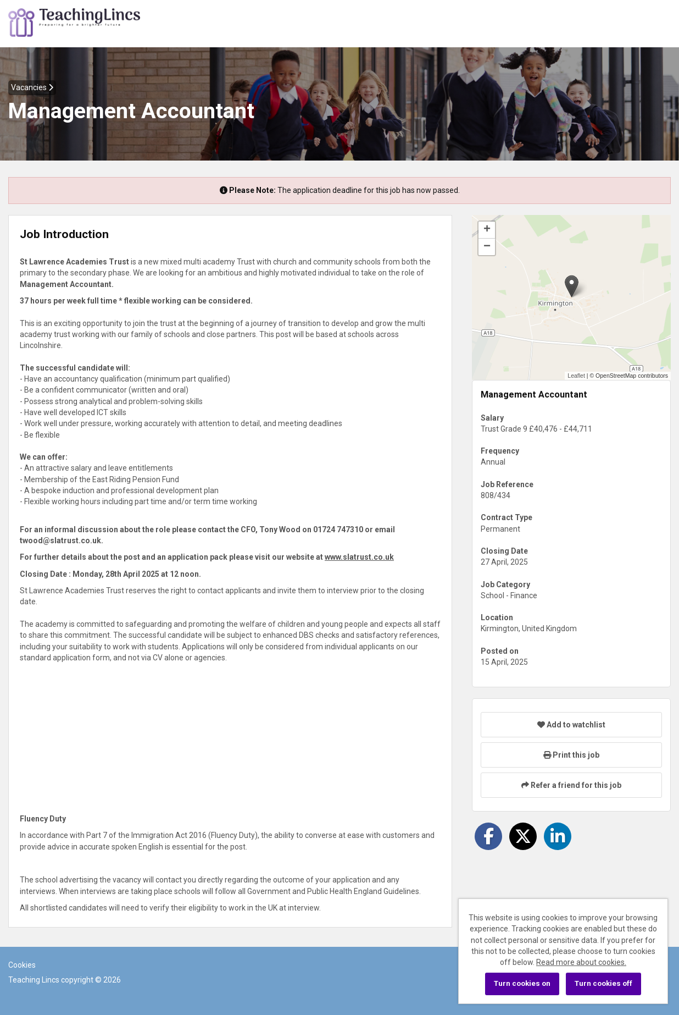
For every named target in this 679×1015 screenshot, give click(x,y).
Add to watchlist (571, 724)
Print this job (571, 755)
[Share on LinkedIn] (557, 836)
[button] (571, 286)
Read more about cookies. (581, 962)
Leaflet (576, 375)
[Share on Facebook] (488, 836)
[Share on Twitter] (523, 836)
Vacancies (32, 87)
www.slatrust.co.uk (359, 557)
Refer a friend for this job (571, 785)
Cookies (22, 965)
